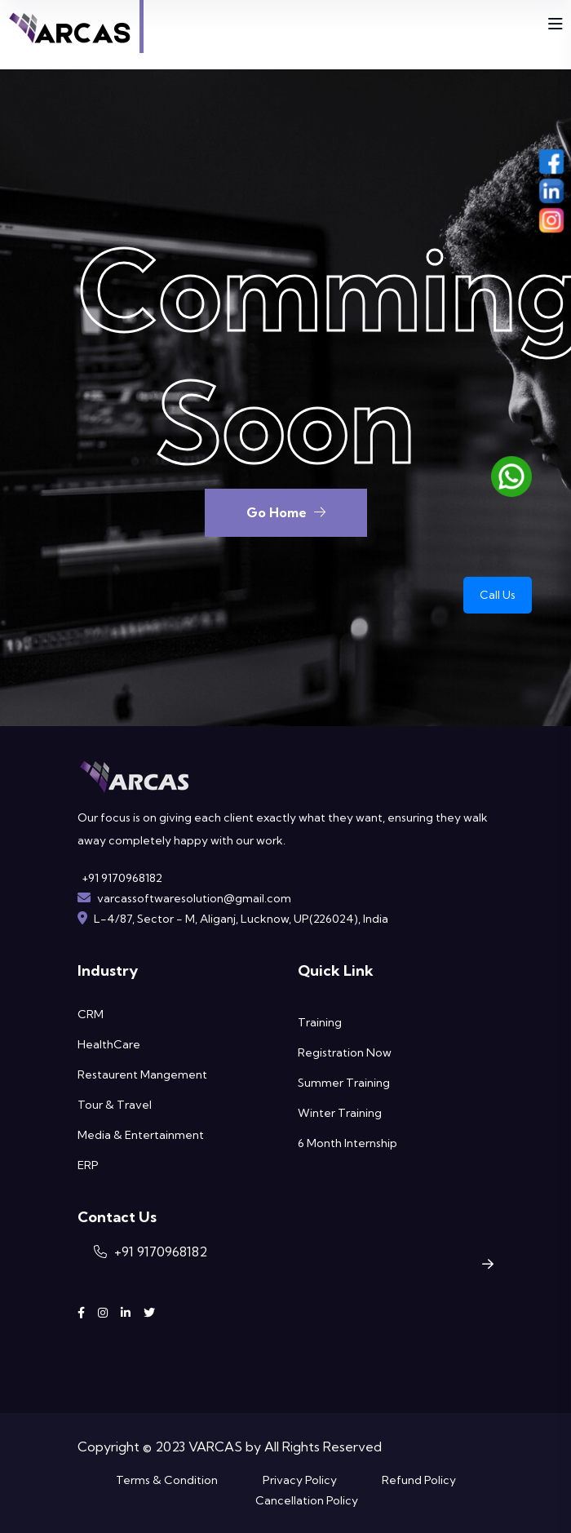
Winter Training (340, 1112)
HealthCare (108, 1044)
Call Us (498, 594)
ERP (88, 1165)
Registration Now (345, 1052)
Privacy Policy (300, 1480)
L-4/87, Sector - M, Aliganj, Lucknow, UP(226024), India (241, 918)
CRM (90, 1014)
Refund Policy (419, 1480)
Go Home (285, 512)
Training (320, 1022)
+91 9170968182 (122, 878)
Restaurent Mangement (142, 1074)
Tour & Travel (114, 1104)
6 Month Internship (347, 1143)
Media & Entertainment (140, 1135)
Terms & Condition (167, 1480)
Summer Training (344, 1082)
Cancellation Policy (306, 1500)
